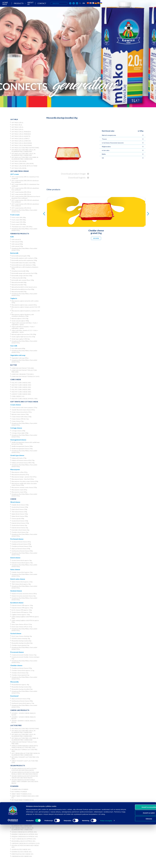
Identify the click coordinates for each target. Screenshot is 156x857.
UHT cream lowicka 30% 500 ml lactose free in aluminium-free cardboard (26, 197)
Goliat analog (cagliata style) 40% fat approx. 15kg (25, 617)
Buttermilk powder (19, 791)
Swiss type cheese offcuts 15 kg (22, 624)
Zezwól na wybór (139, 845)
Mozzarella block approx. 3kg (20, 684)
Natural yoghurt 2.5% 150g (20, 318)
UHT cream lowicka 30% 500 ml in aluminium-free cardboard (25, 189)
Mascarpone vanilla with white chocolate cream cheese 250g (24, 484)
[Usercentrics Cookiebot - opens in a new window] (13, 853)
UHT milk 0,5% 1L (17, 129)
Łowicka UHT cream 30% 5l (22, 822)
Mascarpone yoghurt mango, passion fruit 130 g (26, 307)
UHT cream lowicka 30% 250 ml (21, 194)
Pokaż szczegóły (106, 853)
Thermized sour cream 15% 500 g (22, 226)
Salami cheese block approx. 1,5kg (22, 582)
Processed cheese (17, 652)
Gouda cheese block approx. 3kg (22, 560)
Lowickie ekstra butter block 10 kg (25, 376)
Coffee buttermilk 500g (19, 278)
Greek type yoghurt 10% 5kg (21, 339)
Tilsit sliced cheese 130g (19, 511)
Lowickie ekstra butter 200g (23, 368)
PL (131, 6)
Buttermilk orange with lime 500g (22, 275)
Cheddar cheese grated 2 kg (20, 645)
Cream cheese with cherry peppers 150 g (24, 407)
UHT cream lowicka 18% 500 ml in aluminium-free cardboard (25, 201)
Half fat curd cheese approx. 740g (25, 398)
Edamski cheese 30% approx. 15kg (22, 605)
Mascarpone (15, 469)
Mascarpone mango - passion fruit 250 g (24, 477)
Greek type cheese (17, 455)
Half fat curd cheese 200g (21, 392)
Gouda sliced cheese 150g (20, 521)
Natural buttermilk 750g (19, 285)
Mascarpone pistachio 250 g (20, 474)
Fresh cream (15, 215)
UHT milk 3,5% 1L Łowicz (20, 138)
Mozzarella (14, 682)
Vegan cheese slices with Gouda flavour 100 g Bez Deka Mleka (24, 769)
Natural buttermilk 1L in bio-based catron (24, 287)
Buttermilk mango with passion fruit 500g (24, 273)
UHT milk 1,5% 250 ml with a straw (24, 166)
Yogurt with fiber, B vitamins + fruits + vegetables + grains (23, 327)
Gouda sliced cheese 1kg (19, 525)
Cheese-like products (19, 710)
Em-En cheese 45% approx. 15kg (22, 610)
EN (134, 6)
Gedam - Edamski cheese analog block (24, 721)
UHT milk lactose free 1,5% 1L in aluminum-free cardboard (23, 154)
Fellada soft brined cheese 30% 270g (23, 463)
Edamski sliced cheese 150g (20, 523)
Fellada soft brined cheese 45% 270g (23, 460)
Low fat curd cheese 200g (21, 394)
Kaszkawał (14, 696)
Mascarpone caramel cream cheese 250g (24, 487)
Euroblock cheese (16, 603)
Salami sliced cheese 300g (20, 516)
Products (65, 7)
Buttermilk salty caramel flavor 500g (23, 280)
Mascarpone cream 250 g (19, 490)
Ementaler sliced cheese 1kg (20, 530)
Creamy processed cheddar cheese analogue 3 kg (25, 657)
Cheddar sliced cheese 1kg (20, 532)
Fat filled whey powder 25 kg (23, 800)
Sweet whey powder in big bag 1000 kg (25, 797)
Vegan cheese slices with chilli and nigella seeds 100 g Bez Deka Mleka (25, 773)
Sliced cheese (15, 502)
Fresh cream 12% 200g (19, 222)
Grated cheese (15, 633)
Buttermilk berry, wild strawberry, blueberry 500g (25, 268)
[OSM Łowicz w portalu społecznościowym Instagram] (121, 6)
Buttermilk (14, 253)
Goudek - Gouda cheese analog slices (24, 714)
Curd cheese (15, 379)
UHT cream (14, 174)
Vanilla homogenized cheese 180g (22, 446)
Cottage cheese (16, 428)
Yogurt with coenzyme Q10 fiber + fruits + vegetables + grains (25, 323)
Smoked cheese (16, 591)
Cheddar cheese (16, 665)
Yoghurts (13, 298)
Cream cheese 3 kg (17, 421)
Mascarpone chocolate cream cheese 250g (25, 481)
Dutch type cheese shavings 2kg (22, 636)
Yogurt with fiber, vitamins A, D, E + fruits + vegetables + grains (25, 331)
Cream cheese (15, 405)
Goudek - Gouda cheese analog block (24, 717)
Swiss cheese (15, 569)
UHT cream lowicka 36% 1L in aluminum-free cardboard (25, 177)
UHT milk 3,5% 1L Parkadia (21, 131)
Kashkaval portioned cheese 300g (22, 551)
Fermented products (19, 233)
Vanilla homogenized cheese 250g (22, 448)
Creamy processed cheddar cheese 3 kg (24, 655)
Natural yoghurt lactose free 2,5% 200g (24, 334)
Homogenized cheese (18, 440)
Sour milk (13, 346)
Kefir (12, 237)
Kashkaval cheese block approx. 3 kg (23, 703)
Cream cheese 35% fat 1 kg (20, 419)
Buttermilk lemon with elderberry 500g (24, 265)
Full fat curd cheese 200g (21, 389)
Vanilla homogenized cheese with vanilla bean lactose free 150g (26, 443)
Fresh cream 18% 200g (19, 217)
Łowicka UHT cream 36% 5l (22, 820)
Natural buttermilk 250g (19, 291)
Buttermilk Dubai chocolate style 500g (23, 262)
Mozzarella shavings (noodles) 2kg (22, 643)
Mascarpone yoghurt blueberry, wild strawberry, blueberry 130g (23, 315)
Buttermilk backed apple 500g (21, 256)
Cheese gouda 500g (18, 518)
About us (78, 7)
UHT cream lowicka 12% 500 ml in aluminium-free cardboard (25, 204)
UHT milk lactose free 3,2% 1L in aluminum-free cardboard (23, 150)
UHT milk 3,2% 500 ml (19, 161)
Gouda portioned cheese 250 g (21, 542)
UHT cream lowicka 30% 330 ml (21, 192)
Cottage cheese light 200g (20, 433)
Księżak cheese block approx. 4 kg (22, 572)
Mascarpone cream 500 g (19, 492)
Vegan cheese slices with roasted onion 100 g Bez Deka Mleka (25, 777)
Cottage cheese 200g (18, 431)
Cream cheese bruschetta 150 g (22, 412)
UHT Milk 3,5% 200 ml (19, 168)
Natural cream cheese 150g (20, 414)
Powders (14, 786)
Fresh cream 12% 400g (19, 224)
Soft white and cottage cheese (24, 402)
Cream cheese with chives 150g (21, 416)
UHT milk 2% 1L (17, 125)
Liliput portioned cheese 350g (21, 548)
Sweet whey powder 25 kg (21, 794)
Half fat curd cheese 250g (21, 385)
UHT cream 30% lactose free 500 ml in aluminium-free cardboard (26, 754)
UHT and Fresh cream (19, 171)
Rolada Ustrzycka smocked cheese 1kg (24, 596)
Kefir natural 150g (17, 246)
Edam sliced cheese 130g (19, 509)
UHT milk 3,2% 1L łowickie (21, 141)
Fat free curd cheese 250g (21, 387)
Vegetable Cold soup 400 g (20, 358)
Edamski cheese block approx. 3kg (22, 563)
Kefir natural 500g (17, 242)
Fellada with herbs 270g (19, 458)
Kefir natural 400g (17, 244)
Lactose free (16, 725)
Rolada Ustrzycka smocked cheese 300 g (24, 593)
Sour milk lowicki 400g (18, 348)
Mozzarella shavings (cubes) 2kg (21, 641)
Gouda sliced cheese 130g (20, 507)
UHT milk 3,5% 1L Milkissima (22, 143)
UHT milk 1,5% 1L (17, 127)
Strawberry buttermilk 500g (20, 271)
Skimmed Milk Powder (20, 789)
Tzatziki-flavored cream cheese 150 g (23, 410)
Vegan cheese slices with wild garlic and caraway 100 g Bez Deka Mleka (25, 781)
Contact (90, 7)
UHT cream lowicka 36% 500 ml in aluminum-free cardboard (25, 181)
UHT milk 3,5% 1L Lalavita (21, 136)
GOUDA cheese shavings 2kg (21, 638)
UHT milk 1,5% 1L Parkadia (21, 134)
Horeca (13, 803)
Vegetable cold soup (17, 355)
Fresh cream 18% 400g (19, 220)
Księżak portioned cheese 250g (21, 544)
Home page (51, 7)
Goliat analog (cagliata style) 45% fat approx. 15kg (25, 621)
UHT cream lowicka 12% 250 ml (21, 208)
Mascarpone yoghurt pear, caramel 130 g (24, 305)
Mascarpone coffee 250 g (19, 472)
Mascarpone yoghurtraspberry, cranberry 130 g (26, 311)
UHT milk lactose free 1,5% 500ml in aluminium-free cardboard (25, 158)
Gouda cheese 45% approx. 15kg (22, 612)
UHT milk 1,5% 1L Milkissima (22, 145)
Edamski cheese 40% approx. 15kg (22, 608)
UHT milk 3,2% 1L (17, 122)
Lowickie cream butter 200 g (23, 374)
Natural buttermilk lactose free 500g (23, 289)
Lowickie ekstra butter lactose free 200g (24, 371)
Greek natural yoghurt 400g (20, 321)
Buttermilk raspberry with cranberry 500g (24, 258)
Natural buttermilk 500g (19, 282)
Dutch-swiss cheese (17, 579)
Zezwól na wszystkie (139, 839)
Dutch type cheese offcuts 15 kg (22, 626)
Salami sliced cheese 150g (20, 514)
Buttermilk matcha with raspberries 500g (24, 260)
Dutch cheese (15, 558)
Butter (13, 365)
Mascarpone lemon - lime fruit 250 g (23, 479)
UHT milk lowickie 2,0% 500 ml (23, 163)
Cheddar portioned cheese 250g (22, 546)
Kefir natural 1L (16, 239)
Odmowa (139, 851)
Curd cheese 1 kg (18, 396)
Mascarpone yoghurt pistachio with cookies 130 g (25, 301)
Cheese (13, 499)
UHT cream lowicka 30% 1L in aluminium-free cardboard (25, 185)
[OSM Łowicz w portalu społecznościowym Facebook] (124, 6)
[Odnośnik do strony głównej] (7, 6)
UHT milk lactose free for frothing (25, 147)
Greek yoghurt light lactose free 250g (23, 336)
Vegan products (17, 765)
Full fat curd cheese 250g (21, 382)
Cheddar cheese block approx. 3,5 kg (23, 670)
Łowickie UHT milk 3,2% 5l (21, 806)
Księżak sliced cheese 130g (20, 505)
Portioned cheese (16, 539)
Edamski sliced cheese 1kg (20, 527)
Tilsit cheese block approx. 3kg (21, 584)
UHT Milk (14, 119)
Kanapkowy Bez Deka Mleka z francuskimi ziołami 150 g (24, 211)
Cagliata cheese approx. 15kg (21, 614)
